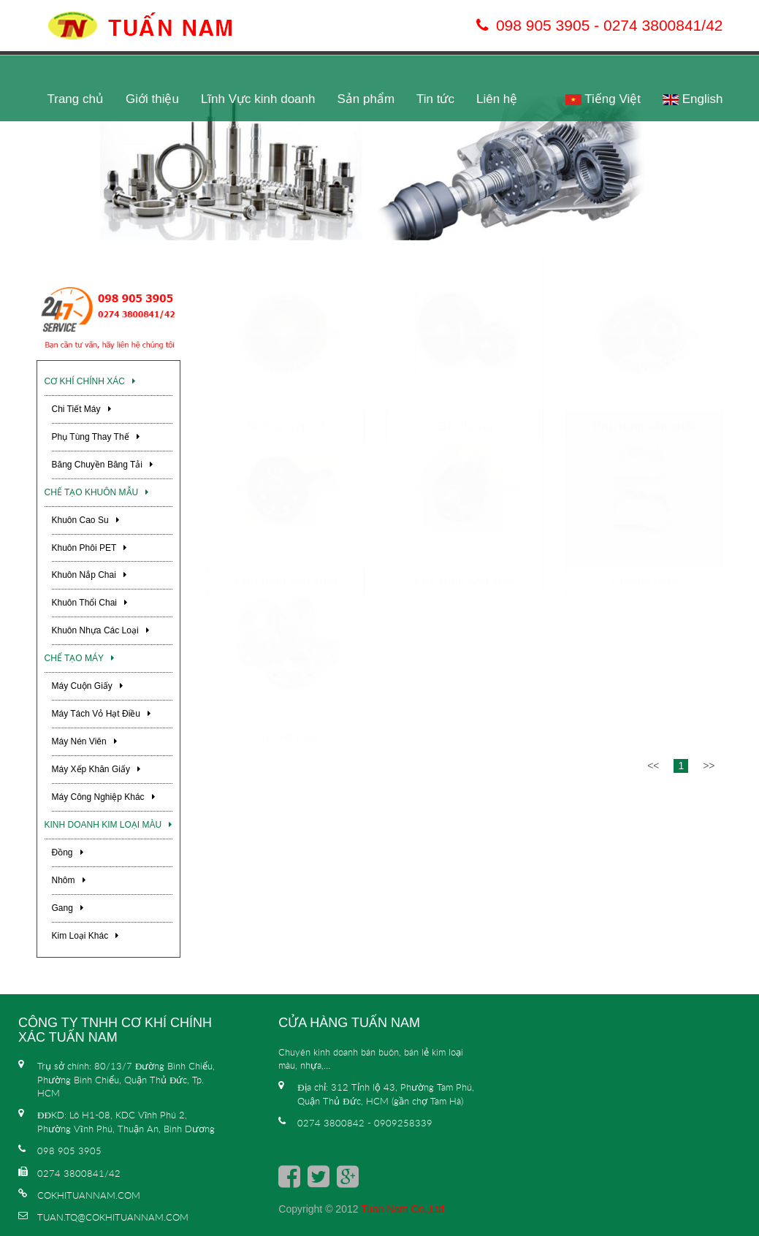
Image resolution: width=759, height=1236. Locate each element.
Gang (67, 908)
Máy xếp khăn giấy (96, 769)
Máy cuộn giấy (87, 686)
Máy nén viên (84, 741)
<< (653, 875)
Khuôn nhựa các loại (100, 630)
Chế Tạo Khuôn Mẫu (97, 492)
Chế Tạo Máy (79, 658)
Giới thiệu (152, 99)
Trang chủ (75, 99)
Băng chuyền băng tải (102, 464)
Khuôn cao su (85, 520)
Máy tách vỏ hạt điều (101, 714)
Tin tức (435, 99)
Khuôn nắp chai (89, 575)
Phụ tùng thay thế (96, 437)
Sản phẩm (365, 99)
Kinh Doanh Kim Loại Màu (108, 825)
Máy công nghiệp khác (103, 797)
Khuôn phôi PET (89, 548)
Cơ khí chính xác (90, 381)
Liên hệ (496, 99)
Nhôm (68, 880)
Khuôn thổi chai (90, 603)
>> (708, 875)
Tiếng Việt (603, 99)
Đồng (67, 852)
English (692, 99)
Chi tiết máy (81, 409)
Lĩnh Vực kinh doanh (258, 99)
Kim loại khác (85, 936)
